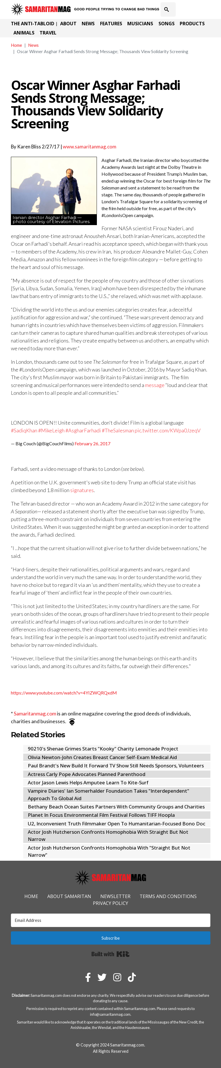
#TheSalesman (118, 430)
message (155, 385)
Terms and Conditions (168, 896)
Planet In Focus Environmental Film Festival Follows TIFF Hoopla (101, 815)
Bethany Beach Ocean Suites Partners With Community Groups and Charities (116, 806)
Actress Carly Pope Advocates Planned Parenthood (86, 774)
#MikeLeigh (51, 430)
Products (192, 23)
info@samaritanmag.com (110, 1014)
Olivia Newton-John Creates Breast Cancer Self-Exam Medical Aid (102, 757)
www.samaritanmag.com (89, 147)
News (88, 23)
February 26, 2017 (92, 443)
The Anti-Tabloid (32, 23)
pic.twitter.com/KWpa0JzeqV (168, 430)
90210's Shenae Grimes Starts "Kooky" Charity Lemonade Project (103, 748)
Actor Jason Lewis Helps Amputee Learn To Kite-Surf (88, 782)
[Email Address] (110, 920)
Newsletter (115, 896)
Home (16, 45)
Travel (48, 33)
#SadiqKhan (24, 430)
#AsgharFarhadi (83, 430)
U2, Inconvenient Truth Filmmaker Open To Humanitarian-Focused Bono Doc (116, 823)
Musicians (140, 23)
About (68, 23)
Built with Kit (110, 954)
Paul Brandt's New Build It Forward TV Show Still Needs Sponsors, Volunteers (116, 765)
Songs (167, 23)
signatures (82, 490)
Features (111, 23)
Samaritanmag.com (35, 713)
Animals (23, 33)
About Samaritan (69, 896)
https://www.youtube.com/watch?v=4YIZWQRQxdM (64, 692)
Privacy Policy (110, 903)
